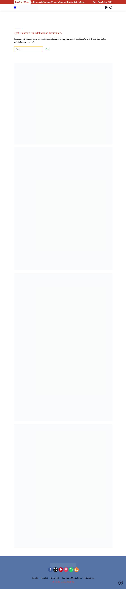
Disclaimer (89, 578)
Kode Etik (54, 578)
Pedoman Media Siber (72, 578)
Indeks (35, 578)
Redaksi (44, 578)
